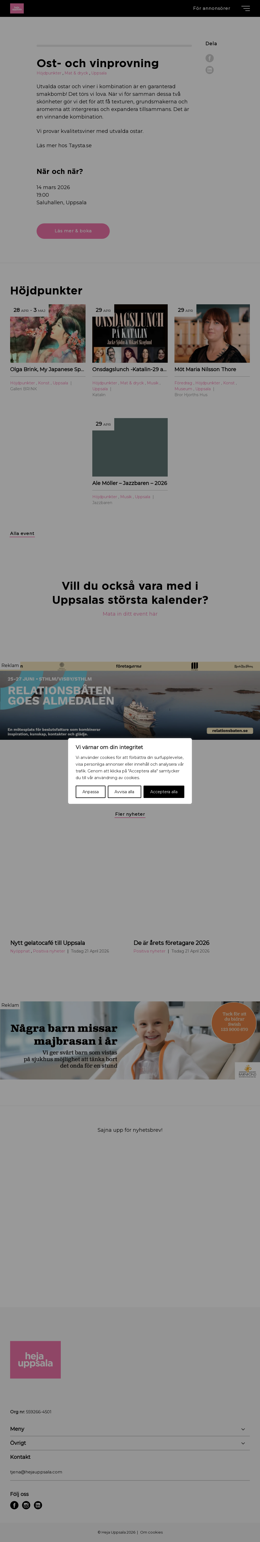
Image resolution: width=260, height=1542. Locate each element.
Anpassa (90, 791)
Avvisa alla (124, 791)
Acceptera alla (164, 791)
